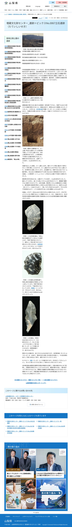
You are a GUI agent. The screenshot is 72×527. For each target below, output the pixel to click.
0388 (6, 119)
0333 (6, 115)
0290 (6, 146)
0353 (6, 152)
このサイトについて (27, 516)
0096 (6, 62)
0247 (6, 156)
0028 (6, 46)
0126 (6, 112)
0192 (6, 143)
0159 (6, 79)
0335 (6, 90)
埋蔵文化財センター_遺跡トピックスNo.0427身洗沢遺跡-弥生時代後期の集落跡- (20, 427)
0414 (6, 159)
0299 (6, 135)
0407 (6, 101)
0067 (6, 124)
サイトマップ (16, 516)
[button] (62, 2)
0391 (6, 106)
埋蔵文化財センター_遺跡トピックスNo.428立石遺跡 (21, 422)
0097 (6, 139)
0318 (6, 84)
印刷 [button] (46, 18)
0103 (6, 68)
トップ (5, 14)
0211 (6, 130)
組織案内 (10, 14)
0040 (6, 52)
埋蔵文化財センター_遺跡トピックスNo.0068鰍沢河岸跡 (20, 432)
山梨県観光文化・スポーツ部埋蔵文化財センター (19, 396)
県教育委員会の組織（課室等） (20, 14)
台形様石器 (39, 109)
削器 (31, 360)
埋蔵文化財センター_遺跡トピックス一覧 (49, 421)
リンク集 (55, 516)
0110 (6, 73)
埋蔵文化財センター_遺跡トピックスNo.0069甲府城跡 (51, 427)
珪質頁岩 (40, 244)
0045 (6, 57)
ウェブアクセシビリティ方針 (42, 516)
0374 (6, 95)
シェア (40, 18)
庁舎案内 (7, 516)
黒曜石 (33, 288)
